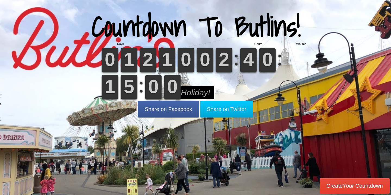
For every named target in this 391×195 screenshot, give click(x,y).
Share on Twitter (226, 109)
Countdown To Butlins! (195, 26)
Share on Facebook (168, 109)
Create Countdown (354, 186)
